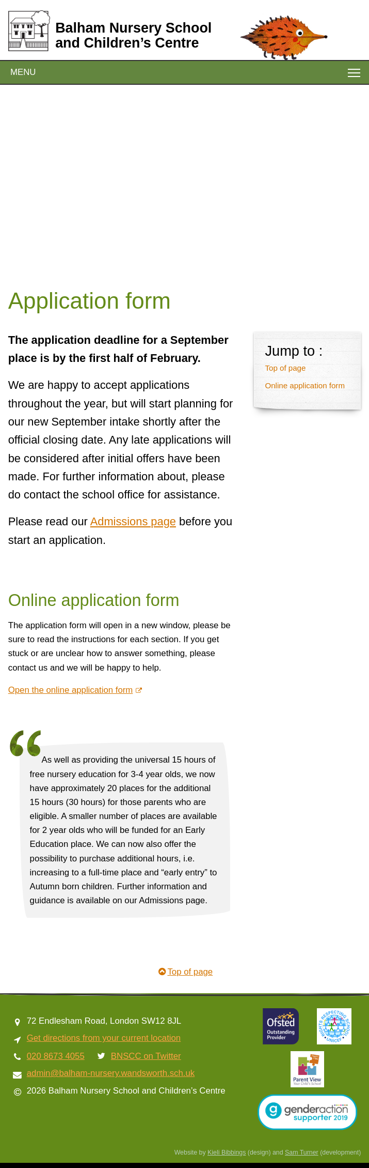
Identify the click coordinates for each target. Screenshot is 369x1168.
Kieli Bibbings (226, 1152)
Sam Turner (301, 1152)
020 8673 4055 (56, 1056)
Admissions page (133, 521)
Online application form (305, 385)
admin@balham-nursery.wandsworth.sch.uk (111, 1073)
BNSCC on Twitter (146, 1056)
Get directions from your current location (104, 1038)
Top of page (285, 367)
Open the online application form (70, 690)
